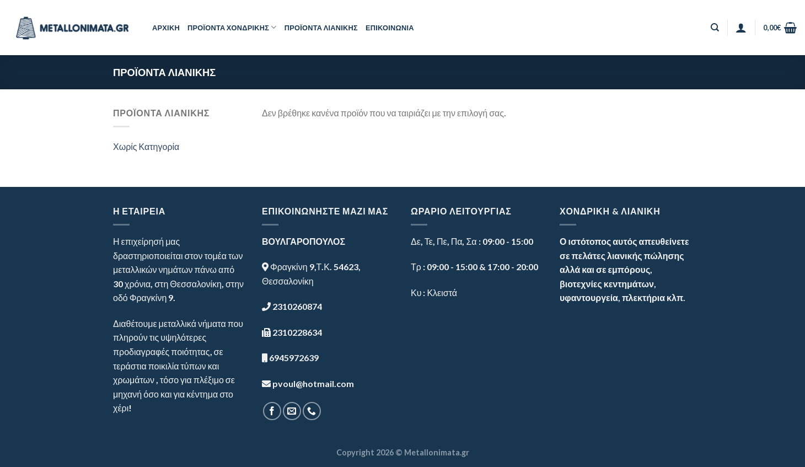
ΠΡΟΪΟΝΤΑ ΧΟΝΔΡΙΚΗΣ (232, 27)
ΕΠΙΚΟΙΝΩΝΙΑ (390, 27)
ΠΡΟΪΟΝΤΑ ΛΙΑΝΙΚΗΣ (321, 27)
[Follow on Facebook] (272, 411)
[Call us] (312, 411)
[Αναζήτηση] (715, 27)
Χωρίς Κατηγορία (146, 146)
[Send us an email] (292, 411)
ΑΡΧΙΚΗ (166, 27)
